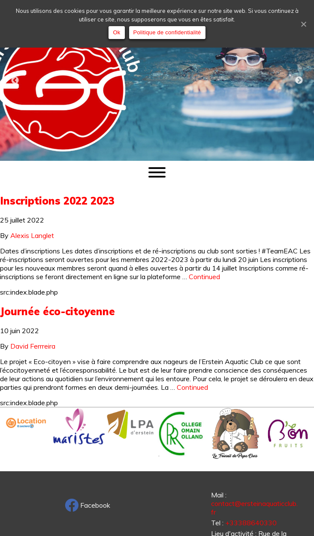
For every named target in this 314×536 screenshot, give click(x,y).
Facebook (87, 505)
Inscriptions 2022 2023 (57, 200)
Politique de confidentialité (167, 32)
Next (299, 80)
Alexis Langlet (32, 235)
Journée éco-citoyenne (57, 311)
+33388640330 (251, 522)
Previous (15, 80)
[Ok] (303, 24)
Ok (116, 32)
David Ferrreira (32, 346)
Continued (204, 276)
